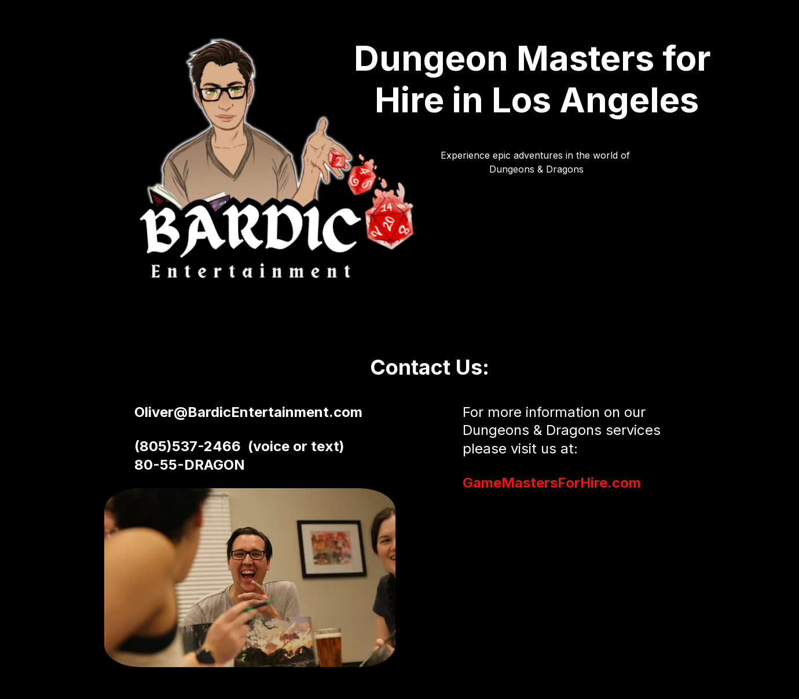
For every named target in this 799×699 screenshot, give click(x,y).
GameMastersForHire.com (552, 482)
